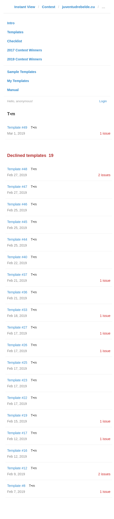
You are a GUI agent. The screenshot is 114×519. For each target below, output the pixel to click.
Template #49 (17, 127)
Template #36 (17, 292)
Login (103, 101)
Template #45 (17, 222)
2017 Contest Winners (24, 50)
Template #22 (17, 398)
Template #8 (16, 486)
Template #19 (17, 415)
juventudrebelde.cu (78, 7)
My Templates (18, 81)
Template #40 (17, 257)
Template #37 (17, 274)
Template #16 (17, 450)
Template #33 (17, 310)
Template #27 (17, 327)
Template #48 (17, 169)
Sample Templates (21, 72)
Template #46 (17, 204)
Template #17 (17, 433)
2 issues (104, 175)
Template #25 (17, 362)
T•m (34, 127)
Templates (15, 32)
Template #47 (17, 187)
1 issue (105, 133)
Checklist (14, 41)
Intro (11, 23)
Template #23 (17, 380)
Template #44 (17, 239)
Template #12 (17, 468)
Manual (13, 90)
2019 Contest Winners (24, 59)
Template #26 (17, 345)
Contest (48, 7)
